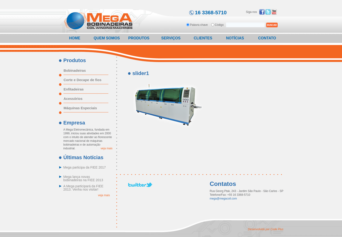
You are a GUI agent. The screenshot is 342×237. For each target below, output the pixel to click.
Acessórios (73, 99)
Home (74, 38)
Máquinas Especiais (80, 108)
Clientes (203, 38)
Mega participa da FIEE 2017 (84, 167)
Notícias (235, 38)
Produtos (138, 38)
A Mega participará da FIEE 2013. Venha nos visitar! (83, 187)
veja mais (107, 148)
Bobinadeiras (75, 70)
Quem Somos (107, 38)
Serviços (170, 38)
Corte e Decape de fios (83, 80)
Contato (267, 38)
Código (219, 24)
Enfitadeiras (74, 89)
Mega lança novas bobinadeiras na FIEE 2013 (83, 178)
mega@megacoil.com (223, 198)
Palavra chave (199, 24)
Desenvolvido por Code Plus (265, 229)
